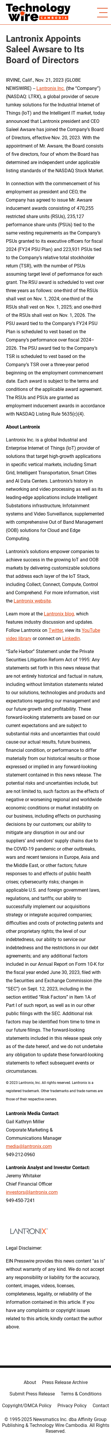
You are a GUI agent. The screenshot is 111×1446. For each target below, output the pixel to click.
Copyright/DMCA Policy (27, 1405)
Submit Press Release (32, 1394)
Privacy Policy (72, 1405)
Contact (101, 1405)
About (30, 1382)
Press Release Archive (65, 1382)
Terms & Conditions (81, 1394)
